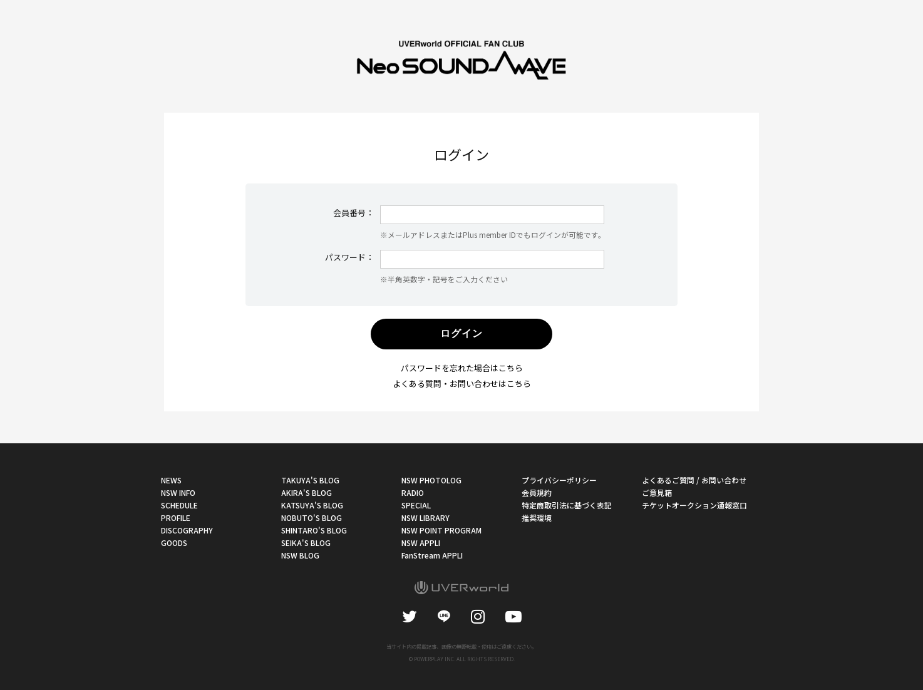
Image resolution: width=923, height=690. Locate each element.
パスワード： (349, 257)
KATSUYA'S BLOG (312, 505)
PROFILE (175, 517)
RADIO (412, 492)
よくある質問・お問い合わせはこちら (462, 383)
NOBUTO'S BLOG (311, 517)
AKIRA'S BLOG (306, 492)
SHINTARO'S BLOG (314, 530)
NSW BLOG (300, 555)
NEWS (171, 480)
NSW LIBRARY (425, 517)
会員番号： (353, 213)
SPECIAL (416, 505)
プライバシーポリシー (559, 480)
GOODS (174, 542)
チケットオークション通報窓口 (694, 505)
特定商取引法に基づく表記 (567, 505)
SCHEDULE (179, 505)
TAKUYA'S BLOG (310, 480)
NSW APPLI (420, 542)
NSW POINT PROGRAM (441, 530)
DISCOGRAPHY (187, 530)
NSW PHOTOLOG (431, 480)
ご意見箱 (657, 492)
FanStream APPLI (432, 555)
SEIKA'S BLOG (306, 542)
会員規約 (537, 492)
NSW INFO (178, 492)
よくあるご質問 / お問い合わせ (694, 480)
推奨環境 (537, 517)
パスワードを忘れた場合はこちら (462, 368)
